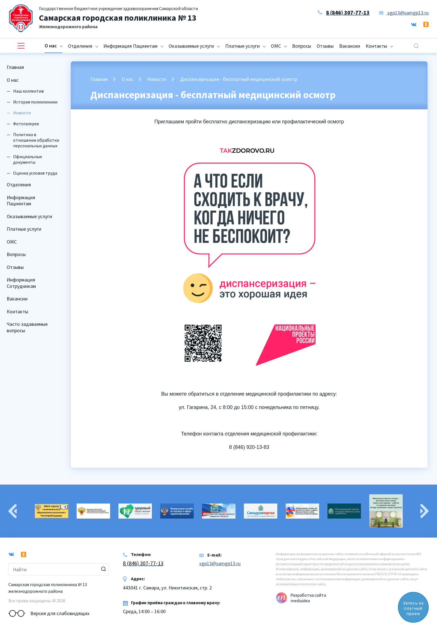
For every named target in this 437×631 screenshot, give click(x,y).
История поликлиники (35, 102)
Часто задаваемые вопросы (27, 327)
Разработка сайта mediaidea (308, 597)
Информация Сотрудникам (21, 282)
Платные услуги (242, 46)
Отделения (80, 46)
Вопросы (301, 46)
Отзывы (325, 46)
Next (424, 511)
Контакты (376, 46)
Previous (12, 511)
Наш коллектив (28, 91)
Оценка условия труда (35, 173)
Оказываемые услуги (191, 46)
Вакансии (349, 46)
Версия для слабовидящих (48, 613)
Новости (156, 79)
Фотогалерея (26, 123)
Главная (15, 67)
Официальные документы (27, 159)
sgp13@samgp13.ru (404, 12)
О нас (51, 45)
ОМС (276, 46)
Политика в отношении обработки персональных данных (36, 140)
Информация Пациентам (130, 46)
